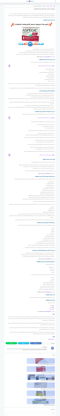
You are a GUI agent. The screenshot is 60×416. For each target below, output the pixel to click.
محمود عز (45, 347)
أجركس (53, 309)
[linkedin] (28, 409)
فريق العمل (27, 411)
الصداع (53, 272)
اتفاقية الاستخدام (43, 411)
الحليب (29, 114)
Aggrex (51, 309)
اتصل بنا (16, 411)
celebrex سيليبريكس (47, 56)
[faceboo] (31, 409)
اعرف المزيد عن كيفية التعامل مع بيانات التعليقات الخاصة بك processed (30, 402)
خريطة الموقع (32, 411)
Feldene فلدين (48, 173)
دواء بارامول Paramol (48, 311)
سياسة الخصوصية (37, 411)
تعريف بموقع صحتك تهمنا (21, 411)
